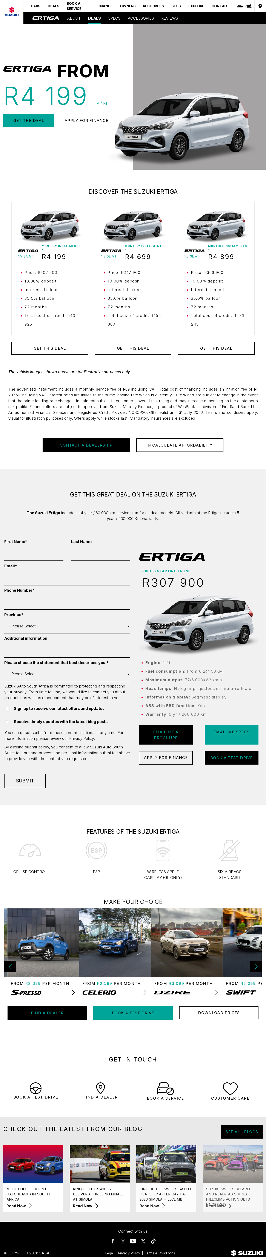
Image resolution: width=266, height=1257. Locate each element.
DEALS (53, 6)
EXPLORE (196, 6)
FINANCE (105, 6)
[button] (256, 966)
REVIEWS (169, 18)
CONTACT (220, 6)
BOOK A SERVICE (74, 6)
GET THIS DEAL (50, 348)
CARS (35, 6)
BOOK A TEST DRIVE (231, 758)
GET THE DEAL (28, 120)
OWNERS (128, 6)
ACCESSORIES (141, 18)
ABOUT (74, 18)
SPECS (114, 18)
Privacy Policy (81, 738)
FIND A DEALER (47, 1013)
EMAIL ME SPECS (231, 732)
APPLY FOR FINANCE (86, 120)
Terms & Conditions (160, 1253)
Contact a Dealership (86, 445)
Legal (109, 1253)
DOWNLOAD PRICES (219, 1012)
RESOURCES (153, 6)
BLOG (176, 6)
